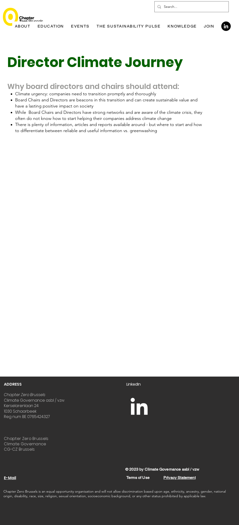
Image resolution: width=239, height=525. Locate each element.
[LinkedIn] (226, 26)
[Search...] (191, 6)
